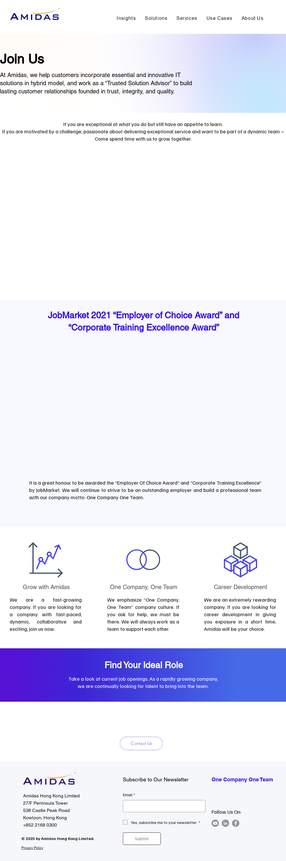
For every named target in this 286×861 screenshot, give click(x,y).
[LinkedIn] (225, 823)
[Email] (162, 806)
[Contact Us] (141, 743)
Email (129, 795)
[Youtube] (215, 823)
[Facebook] (235, 823)
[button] (156, 18)
